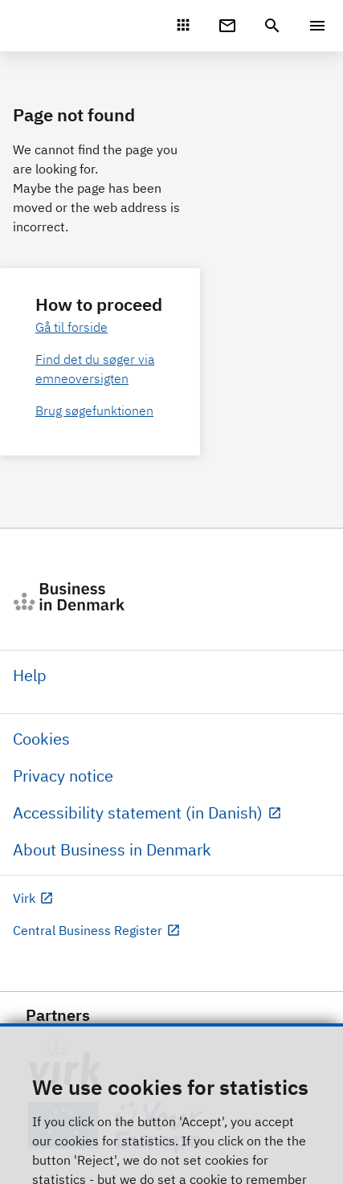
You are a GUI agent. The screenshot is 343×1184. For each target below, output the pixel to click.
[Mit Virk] (183, 25)
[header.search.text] (272, 24)
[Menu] (317, 25)
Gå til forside (71, 327)
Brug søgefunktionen (94, 410)
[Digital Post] (227, 24)
